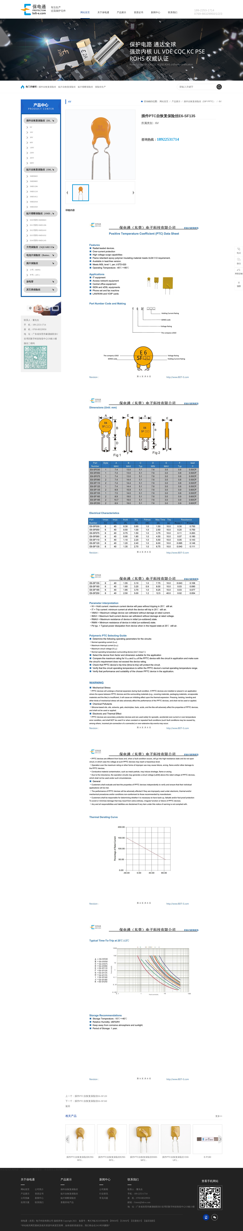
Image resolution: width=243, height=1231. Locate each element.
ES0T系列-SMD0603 (38, 220)
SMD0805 (34, 181)
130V (32, 148)
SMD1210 (34, 191)
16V (31, 132)
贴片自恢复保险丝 (67, 87)
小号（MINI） (36, 270)
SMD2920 (34, 207)
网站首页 (85, 12)
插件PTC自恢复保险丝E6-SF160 (91, 1101)
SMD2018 (34, 202)
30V (31, 137)
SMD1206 (34, 186)
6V (31, 127)
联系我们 (172, 12)
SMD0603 (34, 176)
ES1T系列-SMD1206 (38, 225)
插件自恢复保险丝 (47, 87)
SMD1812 (34, 197)
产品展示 (121, 12)
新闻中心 (155, 12)
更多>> (218, 1116)
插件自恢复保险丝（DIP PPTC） (199, 101)
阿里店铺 (239, 272)
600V (32, 163)
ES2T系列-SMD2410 (38, 230)
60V (31, 142)
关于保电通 (103, 12)
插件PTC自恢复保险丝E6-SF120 (91, 1096)
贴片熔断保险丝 (85, 87)
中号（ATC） (35, 275)
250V (32, 153)
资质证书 (138, 12)
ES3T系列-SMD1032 (38, 235)
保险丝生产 (100, 87)
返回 (67, 1106)
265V (32, 158)
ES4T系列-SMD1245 (38, 240)
